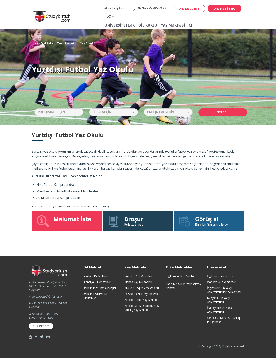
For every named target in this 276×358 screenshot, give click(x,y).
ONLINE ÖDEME (189, 8)
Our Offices (41, 326)
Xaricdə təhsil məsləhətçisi (99, 288)
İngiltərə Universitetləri (221, 276)
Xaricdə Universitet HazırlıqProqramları (223, 320)
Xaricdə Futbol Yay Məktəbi (141, 300)
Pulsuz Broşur (138, 221)
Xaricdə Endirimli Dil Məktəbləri (95, 296)
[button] (58, 112)
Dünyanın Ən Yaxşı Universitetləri (218, 300)
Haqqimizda (120, 8)
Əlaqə (107, 8)
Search (222, 112)
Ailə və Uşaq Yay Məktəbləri (142, 288)
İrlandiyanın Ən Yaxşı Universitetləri (219, 310)
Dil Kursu (147, 25)
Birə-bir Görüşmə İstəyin (209, 221)
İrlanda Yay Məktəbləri (138, 282)
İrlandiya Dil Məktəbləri (97, 282)
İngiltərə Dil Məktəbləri (97, 276)
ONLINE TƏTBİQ (224, 8)
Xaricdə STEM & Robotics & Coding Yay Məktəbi (142, 308)
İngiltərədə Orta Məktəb (180, 276)
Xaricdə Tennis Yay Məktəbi (142, 294)
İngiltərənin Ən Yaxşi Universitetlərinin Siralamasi (224, 290)
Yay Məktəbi (173, 25)
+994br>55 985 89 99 (151, 8)
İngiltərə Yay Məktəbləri (139, 276)
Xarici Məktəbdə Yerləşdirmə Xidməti (183, 286)
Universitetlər (119, 25)
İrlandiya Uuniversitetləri (222, 282)
